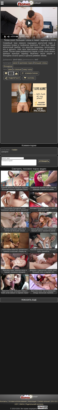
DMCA (21, 404)
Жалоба (31, 78)
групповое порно (26, 63)
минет (15, 63)
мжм (10, 69)
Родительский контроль (34, 404)
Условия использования (17, 401)
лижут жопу (27, 69)
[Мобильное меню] (2, 3)
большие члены (40, 63)
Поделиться (14, 78)
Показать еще (29, 300)
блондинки (8, 66)
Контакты (3, 401)
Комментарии (31, 73)
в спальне (17, 69)
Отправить (44, 161)
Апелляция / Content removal (39, 401)
